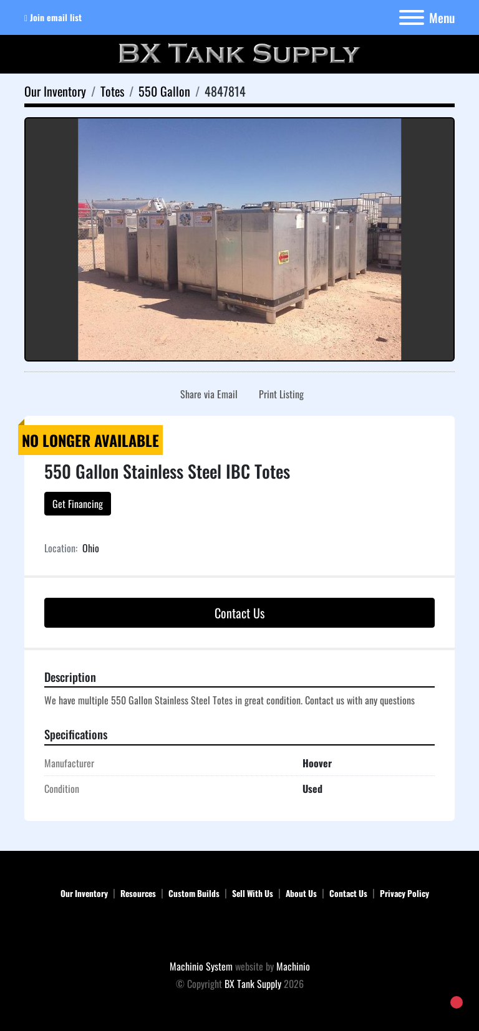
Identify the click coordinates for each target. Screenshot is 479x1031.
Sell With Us (252, 893)
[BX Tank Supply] (239, 931)
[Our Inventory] (55, 91)
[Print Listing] (279, 394)
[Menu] (411, 17)
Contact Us (239, 612)
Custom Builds (194, 893)
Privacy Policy (404, 893)
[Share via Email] (206, 394)
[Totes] (112, 91)
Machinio (293, 966)
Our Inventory (84, 893)
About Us (301, 893)
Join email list (56, 17)
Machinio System (201, 966)
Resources (138, 893)
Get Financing (77, 503)
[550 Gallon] (164, 91)
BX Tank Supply (253, 983)
